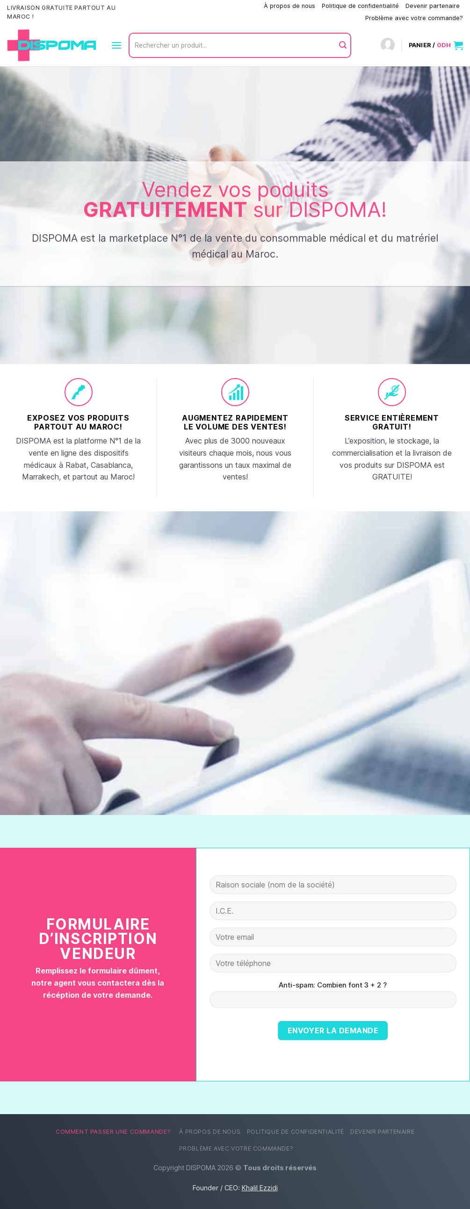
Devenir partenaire (432, 5)
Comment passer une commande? (209, 5)
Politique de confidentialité (360, 5)
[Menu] (116, 45)
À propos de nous (289, 5)
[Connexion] (388, 45)
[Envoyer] (343, 45)
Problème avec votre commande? (414, 17)
